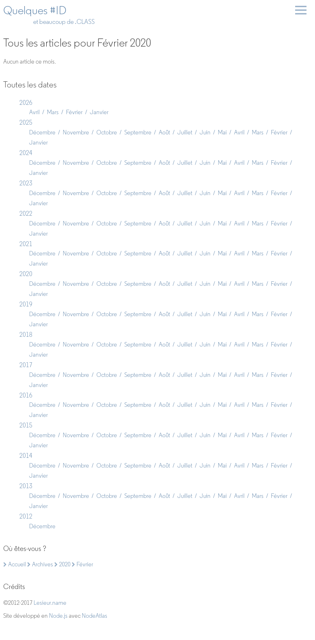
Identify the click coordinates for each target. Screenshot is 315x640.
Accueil (14, 564)
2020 (25, 274)
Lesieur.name (50, 602)
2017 (25, 365)
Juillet (184, 132)
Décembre (42, 132)
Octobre (106, 132)
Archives (40, 564)
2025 (25, 122)
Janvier (99, 112)
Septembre (137, 132)
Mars (53, 112)
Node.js (58, 615)
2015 (25, 425)
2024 (25, 153)
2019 (25, 304)
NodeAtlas (94, 615)
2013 (25, 486)
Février (74, 112)
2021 (25, 244)
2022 (25, 213)
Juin (205, 132)
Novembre (76, 132)
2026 (25, 102)
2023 (25, 183)
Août (164, 132)
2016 (25, 395)
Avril (34, 112)
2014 (25, 455)
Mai (222, 132)
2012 (25, 516)
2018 (25, 334)
